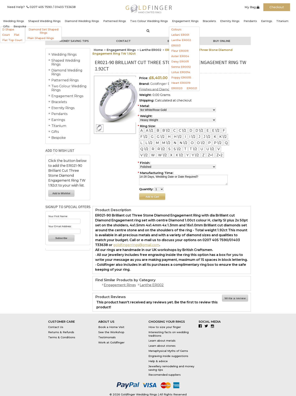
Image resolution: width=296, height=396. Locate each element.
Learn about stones (162, 345)
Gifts (6, 26)
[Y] (187, 155)
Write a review (235, 298)
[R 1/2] (161, 149)
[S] (169, 149)
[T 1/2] (193, 149)
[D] (190, 130)
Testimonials (107, 337)
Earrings (266, 21)
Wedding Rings (13, 21)
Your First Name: (58, 216)
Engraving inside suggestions (168, 356)
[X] (171, 155)
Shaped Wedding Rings (44, 21)
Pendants (250, 21)
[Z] (203, 155)
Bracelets (209, 21)
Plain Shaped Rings (40, 38)
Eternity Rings (229, 21)
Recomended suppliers (164, 374)
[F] (224, 130)
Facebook (201, 326)
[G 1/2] (161, 136)
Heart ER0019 (180, 82)
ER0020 (177, 88)
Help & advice (158, 361)
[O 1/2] (201, 142)
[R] (152, 149)
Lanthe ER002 (181, 40)
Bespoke (20, 26)
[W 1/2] (162, 155)
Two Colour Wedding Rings (149, 21)
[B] (157, 130)
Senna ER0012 (181, 66)
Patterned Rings (114, 21)
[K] (215, 136)
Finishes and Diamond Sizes (160, 89)
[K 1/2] (223, 136)
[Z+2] (219, 155)
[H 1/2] (178, 136)
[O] (192, 142)
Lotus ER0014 (180, 72)
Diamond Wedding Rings (82, 21)
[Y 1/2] (195, 155)
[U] (201, 149)
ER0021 (192, 88)
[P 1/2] (218, 142)
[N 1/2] (183, 142)
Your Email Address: (60, 226)
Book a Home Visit (111, 327)
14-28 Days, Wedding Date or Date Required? (183, 180)
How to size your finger (164, 327)
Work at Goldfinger (111, 342)
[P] (209, 142)
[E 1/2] (216, 130)
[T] (185, 149)
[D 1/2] (199, 130)
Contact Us (55, 327)
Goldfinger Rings (163, 84)
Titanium (282, 21)
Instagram (213, 326)
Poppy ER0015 (181, 77)
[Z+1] (210, 155)
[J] (200, 136)
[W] (153, 155)
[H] (169, 136)
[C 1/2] (182, 130)
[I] (185, 136)
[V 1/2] (144, 155)
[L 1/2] (149, 142)
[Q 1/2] (144, 149)
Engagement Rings (185, 21)
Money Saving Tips (74, 41)
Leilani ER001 (180, 34)
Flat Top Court (12, 40)
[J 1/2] (207, 136)
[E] (207, 130)
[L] (141, 142)
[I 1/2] (192, 136)
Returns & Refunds (61, 332)
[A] (141, 130)
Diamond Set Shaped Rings (43, 31)
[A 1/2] (150, 130)
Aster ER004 (180, 56)
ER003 (175, 45)
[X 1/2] (179, 155)
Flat (16, 34)
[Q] (226, 142)
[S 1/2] (177, 149)
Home (98, 50)
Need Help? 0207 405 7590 (29, 7)
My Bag (252, 7)
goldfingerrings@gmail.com (136, 245)
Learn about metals (162, 340)
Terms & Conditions (61, 337)
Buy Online (221, 41)
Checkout (276, 7)
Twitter (207, 326)
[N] (175, 142)
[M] (157, 142)
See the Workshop (111, 332)
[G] (152, 136)
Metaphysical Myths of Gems (168, 350)
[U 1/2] (210, 149)
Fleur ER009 (179, 50)
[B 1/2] (166, 130)
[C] (174, 130)
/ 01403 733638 (64, 7)
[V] (218, 149)
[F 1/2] (144, 136)
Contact (123, 41)
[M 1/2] (166, 142)
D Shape (8, 29)
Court (6, 34)
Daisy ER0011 (180, 61)
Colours (176, 29)
